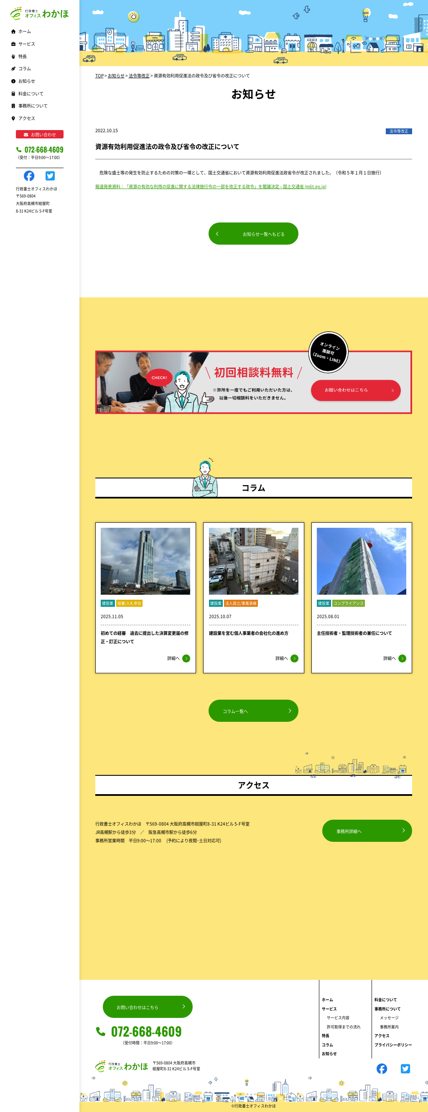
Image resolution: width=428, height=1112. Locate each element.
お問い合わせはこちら (137, 1007)
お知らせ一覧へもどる (264, 234)
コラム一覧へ (235, 711)
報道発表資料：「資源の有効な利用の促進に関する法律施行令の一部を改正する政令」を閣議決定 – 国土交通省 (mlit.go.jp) (211, 186)
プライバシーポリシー (393, 1045)
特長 (18, 56)
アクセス (22, 118)
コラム (20, 68)
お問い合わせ (39, 134)
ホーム (20, 31)
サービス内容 (338, 1017)
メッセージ (389, 1017)
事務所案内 (389, 1027)
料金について (26, 93)
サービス (329, 1009)
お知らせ (22, 81)
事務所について (387, 1009)
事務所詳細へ (349, 831)
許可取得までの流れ (344, 1027)
